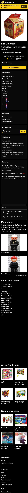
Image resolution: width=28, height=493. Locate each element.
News (2, 430)
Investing (3, 433)
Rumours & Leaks (6, 438)
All (2, 459)
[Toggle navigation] (25, 2)
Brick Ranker (5, 415)
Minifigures (4, 464)
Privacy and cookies (6, 442)
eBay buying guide (6, 452)
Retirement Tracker (6, 450)
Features (3, 440)
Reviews (3, 435)
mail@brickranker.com (7, 421)
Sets (2, 462)
